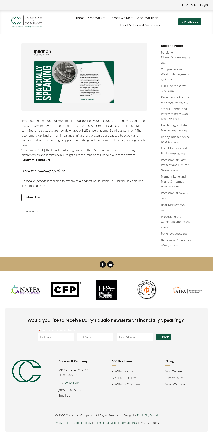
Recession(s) (169, 193)
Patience (167, 233)
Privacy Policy (61, 423)
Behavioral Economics (176, 240)
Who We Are (96, 18)
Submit (164, 337)
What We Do (121, 18)
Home (80, 18)
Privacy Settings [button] (127, 423)
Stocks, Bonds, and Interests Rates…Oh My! (174, 113)
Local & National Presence (139, 25)
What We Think (147, 18)
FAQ (185, 5)
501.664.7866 (72, 383)
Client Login (199, 5)
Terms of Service (105, 423)
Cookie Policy (82, 423)
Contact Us (190, 22)
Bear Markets (170, 205)
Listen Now (32, 197)
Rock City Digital (147, 415)
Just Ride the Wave (173, 86)
